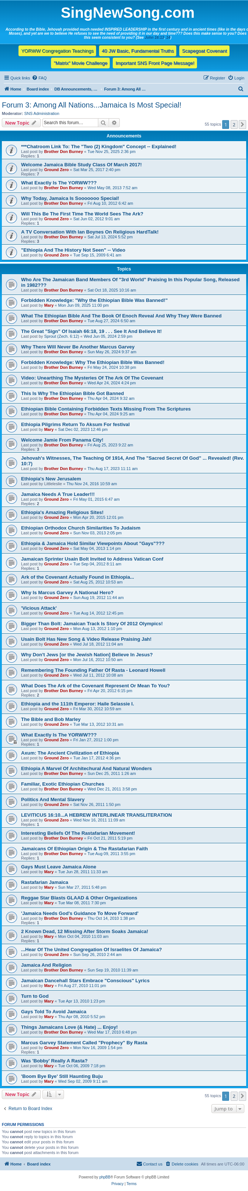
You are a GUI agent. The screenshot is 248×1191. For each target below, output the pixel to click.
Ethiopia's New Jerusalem (51, 478)
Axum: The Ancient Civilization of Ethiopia (70, 753)
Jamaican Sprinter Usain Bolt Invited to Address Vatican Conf (92, 559)
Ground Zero (56, 169)
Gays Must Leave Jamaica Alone (58, 867)
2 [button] (234, 124)
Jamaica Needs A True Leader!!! (58, 494)
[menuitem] (39, 78)
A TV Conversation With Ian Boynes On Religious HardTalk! (90, 232)
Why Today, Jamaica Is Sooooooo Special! (70, 198)
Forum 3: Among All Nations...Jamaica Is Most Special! (91, 105)
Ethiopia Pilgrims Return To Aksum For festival (75, 424)
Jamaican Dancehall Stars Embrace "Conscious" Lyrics (85, 980)
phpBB (105, 1177)
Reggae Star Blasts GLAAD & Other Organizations (79, 898)
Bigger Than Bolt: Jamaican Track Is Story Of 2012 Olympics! (92, 623)
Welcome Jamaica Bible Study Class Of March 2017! (81, 164)
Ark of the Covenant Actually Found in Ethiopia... (77, 577)
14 (168, 37)
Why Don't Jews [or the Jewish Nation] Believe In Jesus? (87, 654)
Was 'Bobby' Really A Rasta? (54, 1061)
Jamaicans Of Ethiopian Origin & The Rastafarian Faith (84, 848)
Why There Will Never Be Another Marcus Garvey (78, 347)
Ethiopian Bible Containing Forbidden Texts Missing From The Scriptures (106, 409)
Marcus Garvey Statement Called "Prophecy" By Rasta (84, 1042)
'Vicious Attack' (39, 608)
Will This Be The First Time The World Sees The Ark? (82, 214)
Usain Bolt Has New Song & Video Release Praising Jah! (86, 639)
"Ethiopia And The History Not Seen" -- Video (73, 250)
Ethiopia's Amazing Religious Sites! (62, 512)
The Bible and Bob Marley (51, 719)
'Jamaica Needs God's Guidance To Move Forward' (80, 913)
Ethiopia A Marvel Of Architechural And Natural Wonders (86, 768)
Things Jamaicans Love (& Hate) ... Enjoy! (69, 1027)
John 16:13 (154, 37)
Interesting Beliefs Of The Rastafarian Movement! (78, 833)
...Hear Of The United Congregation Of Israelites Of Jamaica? (91, 949)
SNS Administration (42, 113)
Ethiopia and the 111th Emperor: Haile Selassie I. (77, 704)
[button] (242, 124)
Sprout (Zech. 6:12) (61, 336)
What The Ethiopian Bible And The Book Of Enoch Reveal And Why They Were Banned (121, 316)
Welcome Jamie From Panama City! (62, 440)
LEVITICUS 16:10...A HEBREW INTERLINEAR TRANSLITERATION (96, 815)
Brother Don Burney (63, 151)
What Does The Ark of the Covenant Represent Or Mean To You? (95, 685)
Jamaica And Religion (46, 965)
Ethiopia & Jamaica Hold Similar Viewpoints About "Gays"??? (92, 543)
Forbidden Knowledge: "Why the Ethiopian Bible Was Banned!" (94, 300)
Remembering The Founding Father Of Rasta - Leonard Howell (93, 670)
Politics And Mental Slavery (53, 799)
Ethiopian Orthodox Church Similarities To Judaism (80, 528)
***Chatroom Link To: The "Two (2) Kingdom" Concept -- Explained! (98, 146)
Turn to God (34, 996)
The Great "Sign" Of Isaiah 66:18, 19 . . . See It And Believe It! (91, 331)
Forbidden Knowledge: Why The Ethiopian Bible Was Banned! (92, 362)
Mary (49, 305)
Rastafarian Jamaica (44, 882)
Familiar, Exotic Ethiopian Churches (62, 784)
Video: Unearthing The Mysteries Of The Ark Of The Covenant (92, 378)
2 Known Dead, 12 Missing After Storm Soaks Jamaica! (84, 931)
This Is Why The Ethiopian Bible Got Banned (72, 393)
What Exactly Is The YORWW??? (59, 183)
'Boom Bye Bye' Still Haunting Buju (62, 1076)
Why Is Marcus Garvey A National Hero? (67, 592)
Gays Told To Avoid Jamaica (53, 1011)
